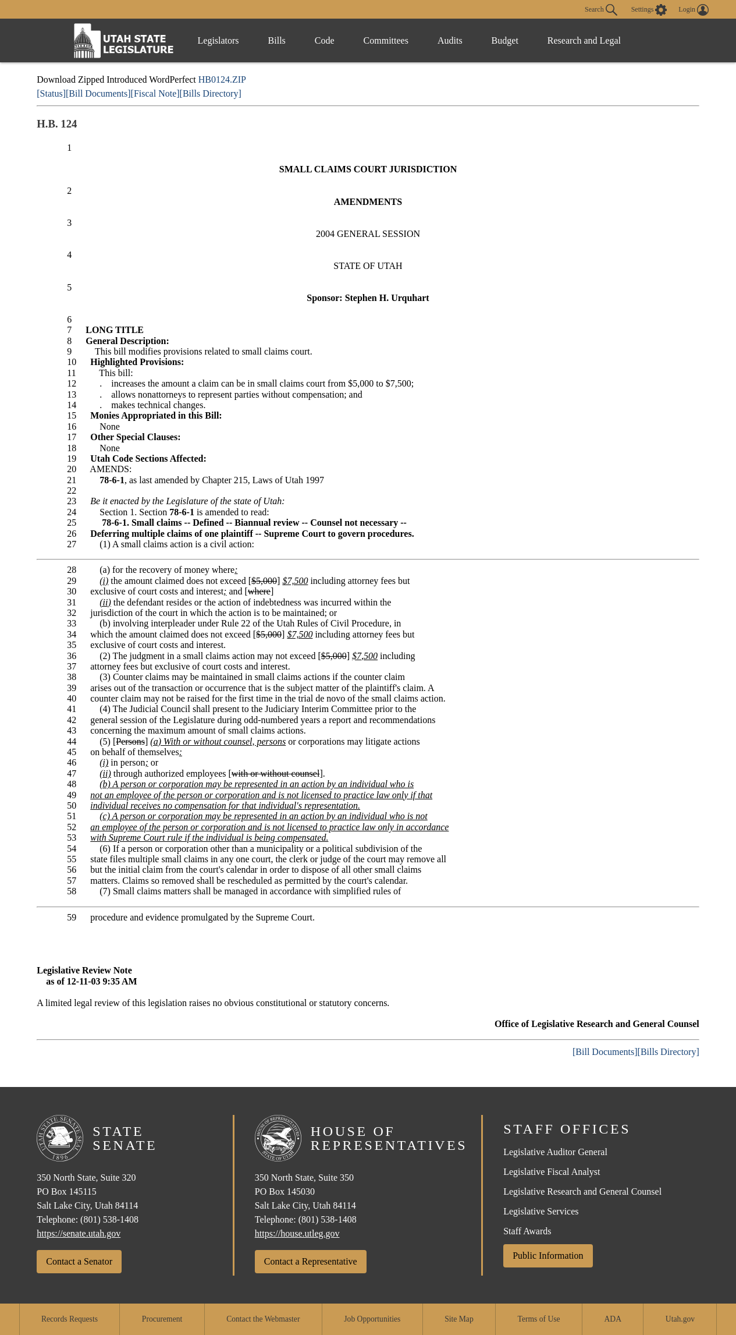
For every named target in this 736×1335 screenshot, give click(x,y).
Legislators (218, 40)
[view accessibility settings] (649, 10)
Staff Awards (527, 1231)
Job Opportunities (372, 1319)
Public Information (548, 1255)
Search (601, 10)
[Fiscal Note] (155, 93)
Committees (386, 40)
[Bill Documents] (98, 93)
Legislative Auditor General (555, 1152)
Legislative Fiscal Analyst (551, 1172)
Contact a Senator (79, 1261)
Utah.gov (680, 1319)
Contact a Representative (310, 1261)
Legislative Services (540, 1211)
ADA (613, 1319)
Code (325, 40)
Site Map (459, 1319)
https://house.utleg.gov (297, 1233)
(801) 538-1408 (109, 1219)
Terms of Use (539, 1319)
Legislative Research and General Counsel (582, 1191)
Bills (277, 40)
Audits (450, 40)
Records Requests (69, 1319)
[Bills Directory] (210, 93)
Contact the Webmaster (263, 1319)
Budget (505, 40)
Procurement (162, 1319)
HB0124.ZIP (222, 79)
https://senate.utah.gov (78, 1233)
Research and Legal (584, 40)
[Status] (51, 93)
